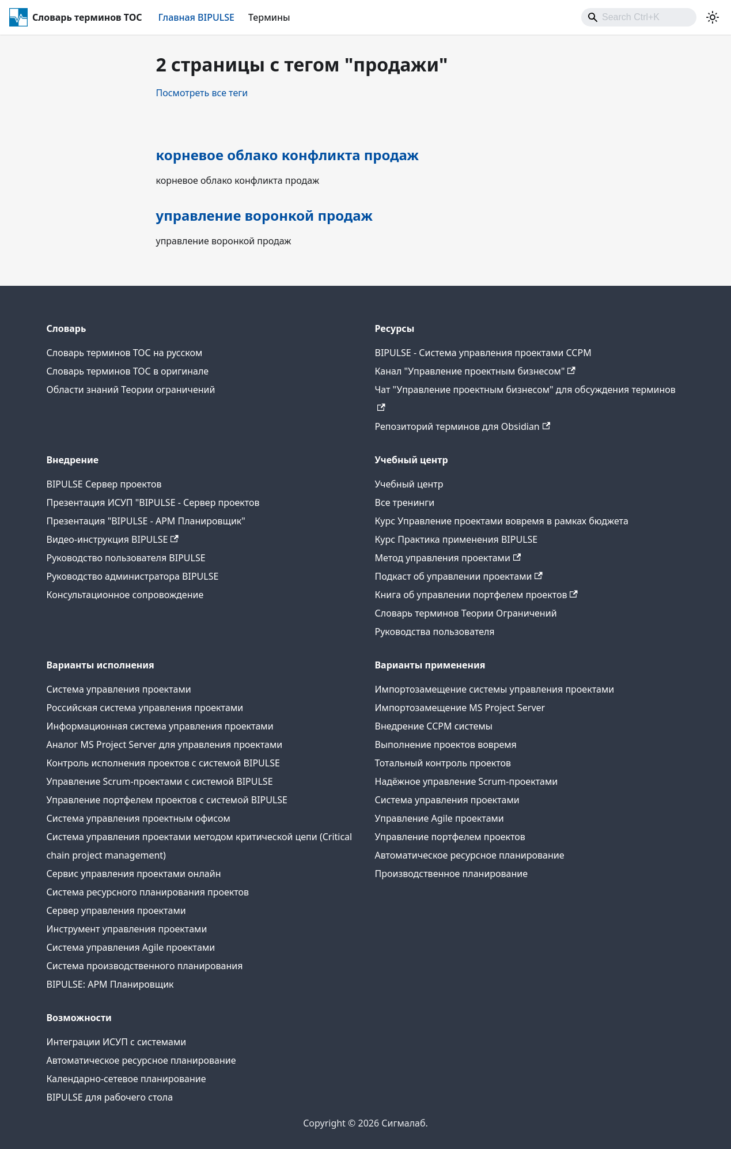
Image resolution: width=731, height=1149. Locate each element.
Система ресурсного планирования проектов (148, 892)
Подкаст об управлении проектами (459, 576)
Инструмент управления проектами (127, 929)
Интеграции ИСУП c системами (117, 1041)
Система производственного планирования (145, 965)
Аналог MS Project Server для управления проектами (165, 744)
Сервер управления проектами (116, 910)
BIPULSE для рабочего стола (110, 1097)
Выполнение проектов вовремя (446, 744)
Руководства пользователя (435, 631)
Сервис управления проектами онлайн (134, 873)
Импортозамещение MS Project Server (460, 707)
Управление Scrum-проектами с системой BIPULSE (160, 781)
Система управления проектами (119, 689)
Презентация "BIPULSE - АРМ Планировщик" (146, 521)
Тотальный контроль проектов (443, 763)
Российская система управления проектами (145, 707)
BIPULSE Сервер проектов (104, 484)
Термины (269, 17)
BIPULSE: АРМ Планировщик (110, 984)
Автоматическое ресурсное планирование (470, 855)
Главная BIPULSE (196, 17)
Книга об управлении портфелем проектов (476, 594)
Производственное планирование (451, 873)
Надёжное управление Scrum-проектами (466, 781)
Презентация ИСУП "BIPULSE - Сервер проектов (153, 502)
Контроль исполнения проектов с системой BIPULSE (163, 763)
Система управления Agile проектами (131, 947)
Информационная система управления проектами (160, 726)
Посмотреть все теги (202, 92)
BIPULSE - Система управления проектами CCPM (483, 352)
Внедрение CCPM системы (434, 726)
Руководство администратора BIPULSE (133, 576)
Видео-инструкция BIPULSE (113, 539)
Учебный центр (409, 484)
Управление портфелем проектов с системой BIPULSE (167, 799)
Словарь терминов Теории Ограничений (466, 613)
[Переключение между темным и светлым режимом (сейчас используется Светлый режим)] (712, 17)
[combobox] (638, 17)
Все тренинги (405, 502)
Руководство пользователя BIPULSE (126, 557)
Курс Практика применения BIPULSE (456, 539)
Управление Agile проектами (439, 818)
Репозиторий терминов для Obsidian (463, 426)
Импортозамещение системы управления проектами (495, 689)
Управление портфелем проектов (450, 836)
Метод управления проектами (448, 557)
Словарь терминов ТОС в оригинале (128, 371)
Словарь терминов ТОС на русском (125, 352)
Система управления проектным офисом (138, 818)
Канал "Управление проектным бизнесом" (475, 371)
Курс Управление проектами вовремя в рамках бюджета (501, 521)
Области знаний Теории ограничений (131, 389)
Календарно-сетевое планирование (126, 1078)
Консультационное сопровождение (125, 594)
